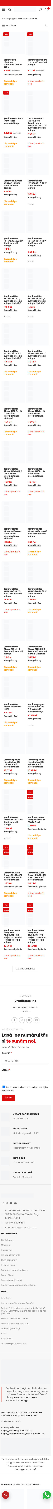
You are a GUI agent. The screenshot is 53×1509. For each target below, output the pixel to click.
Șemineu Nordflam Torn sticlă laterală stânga (37, 62)
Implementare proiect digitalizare (18, 1285)
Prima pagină (9, 18)
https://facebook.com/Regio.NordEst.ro (22, 1433)
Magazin (5, 1245)
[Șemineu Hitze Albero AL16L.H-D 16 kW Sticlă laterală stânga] (37, 452)
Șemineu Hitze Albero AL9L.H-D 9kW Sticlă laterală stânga (13, 650)
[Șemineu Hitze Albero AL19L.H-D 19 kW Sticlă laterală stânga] (37, 512)
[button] (34, 75)
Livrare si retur (8, 1265)
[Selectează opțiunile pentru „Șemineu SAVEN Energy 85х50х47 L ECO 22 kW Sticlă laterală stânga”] (37, 887)
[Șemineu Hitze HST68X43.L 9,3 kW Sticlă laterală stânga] (37, 164)
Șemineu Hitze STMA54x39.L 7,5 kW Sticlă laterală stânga (13, 593)
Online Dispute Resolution (14, 1343)
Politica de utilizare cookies (15, 1318)
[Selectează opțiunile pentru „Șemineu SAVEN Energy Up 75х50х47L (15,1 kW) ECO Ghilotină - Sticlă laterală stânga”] (13, 949)
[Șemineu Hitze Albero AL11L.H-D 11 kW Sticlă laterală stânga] (37, 334)
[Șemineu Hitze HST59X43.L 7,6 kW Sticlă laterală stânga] (37, 222)
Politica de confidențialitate (15, 1323)
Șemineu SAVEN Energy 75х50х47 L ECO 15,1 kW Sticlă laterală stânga (13, 876)
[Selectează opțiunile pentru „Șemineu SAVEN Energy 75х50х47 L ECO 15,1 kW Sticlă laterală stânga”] (13, 887)
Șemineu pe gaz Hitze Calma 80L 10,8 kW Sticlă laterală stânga (36, 763)
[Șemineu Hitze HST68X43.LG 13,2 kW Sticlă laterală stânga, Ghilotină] (13, 279)
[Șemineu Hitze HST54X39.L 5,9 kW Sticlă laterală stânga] (13, 222)
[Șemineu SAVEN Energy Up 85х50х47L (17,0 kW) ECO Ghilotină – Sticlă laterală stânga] (37, 913)
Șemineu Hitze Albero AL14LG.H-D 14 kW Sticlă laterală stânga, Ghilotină (13, 474)
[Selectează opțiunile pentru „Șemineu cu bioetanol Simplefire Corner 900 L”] (13, 75)
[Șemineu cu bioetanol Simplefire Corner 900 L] (13, 43)
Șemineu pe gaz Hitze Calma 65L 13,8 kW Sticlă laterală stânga (12, 763)
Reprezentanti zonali (11, 1280)
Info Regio (6, 1298)
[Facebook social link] (14, 1020)
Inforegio (23, 1400)
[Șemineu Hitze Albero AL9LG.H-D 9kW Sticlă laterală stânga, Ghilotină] (37, 630)
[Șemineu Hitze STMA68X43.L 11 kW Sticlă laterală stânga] (13, 800)
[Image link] (12, 1500)
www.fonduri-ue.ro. (25, 1397)
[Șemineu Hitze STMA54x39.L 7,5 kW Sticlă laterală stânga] (13, 572)
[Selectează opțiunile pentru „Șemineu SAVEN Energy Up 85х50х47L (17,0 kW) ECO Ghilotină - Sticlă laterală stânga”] (37, 949)
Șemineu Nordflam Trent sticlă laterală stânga (13, 121)
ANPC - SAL (7, 1338)
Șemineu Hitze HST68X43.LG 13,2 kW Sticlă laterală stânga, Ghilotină (13, 300)
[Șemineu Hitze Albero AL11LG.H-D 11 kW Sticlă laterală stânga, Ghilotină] (13, 392)
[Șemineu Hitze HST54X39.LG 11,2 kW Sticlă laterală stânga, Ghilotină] (13, 334)
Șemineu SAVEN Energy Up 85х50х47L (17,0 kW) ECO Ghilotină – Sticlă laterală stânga (37, 936)
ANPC (4, 1333)
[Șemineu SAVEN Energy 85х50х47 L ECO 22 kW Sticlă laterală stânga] (37, 856)
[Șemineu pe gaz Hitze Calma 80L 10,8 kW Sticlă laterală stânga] (37, 743)
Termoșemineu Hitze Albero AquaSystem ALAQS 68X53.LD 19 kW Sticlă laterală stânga (37, 124)
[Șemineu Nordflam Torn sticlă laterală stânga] (37, 43)
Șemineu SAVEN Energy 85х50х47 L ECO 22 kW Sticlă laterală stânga (37, 876)
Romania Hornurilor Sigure (14, 1270)
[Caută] (10, 9)
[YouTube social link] (29, 1020)
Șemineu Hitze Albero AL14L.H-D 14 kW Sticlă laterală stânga (36, 412)
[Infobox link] (25, 1117)
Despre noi (6, 1250)
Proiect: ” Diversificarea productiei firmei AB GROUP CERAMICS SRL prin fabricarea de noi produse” (23, 1311)
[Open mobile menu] (4, 9)
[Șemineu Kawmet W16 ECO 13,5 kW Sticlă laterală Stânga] (13, 164)
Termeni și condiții (10, 1328)
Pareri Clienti (7, 1275)
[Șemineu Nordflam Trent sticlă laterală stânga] (13, 101)
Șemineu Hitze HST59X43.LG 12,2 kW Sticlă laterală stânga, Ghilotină (37, 300)
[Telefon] (25, 1061)
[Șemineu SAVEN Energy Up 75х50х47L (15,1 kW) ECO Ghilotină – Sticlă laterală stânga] (13, 913)
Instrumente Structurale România (18, 1303)
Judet (6, 1069)
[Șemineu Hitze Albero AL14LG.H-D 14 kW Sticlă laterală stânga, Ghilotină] (13, 452)
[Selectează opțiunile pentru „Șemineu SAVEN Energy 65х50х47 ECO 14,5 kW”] (37, 829)
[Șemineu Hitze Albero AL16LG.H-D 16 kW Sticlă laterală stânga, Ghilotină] (13, 512)
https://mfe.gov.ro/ (25, 1469)
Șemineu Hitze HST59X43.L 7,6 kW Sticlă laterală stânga (37, 242)
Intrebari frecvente (10, 1255)
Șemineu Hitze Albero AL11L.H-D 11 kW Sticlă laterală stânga (37, 355)
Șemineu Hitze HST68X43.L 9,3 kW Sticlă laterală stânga (37, 184)
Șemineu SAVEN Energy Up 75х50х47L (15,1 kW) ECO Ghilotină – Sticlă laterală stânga (13, 936)
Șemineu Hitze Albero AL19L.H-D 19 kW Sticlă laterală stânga (37, 532)
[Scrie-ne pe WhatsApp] (47, 1495)
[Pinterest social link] (36, 1020)
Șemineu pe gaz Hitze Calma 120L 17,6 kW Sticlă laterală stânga (36, 708)
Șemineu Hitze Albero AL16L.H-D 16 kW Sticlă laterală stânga (36, 473)
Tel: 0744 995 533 (15, 1222)
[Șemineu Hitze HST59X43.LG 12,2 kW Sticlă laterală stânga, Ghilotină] (37, 279)
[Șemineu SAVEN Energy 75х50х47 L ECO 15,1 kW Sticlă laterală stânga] (13, 856)
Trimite (8, 1097)
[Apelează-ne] (5, 1495)
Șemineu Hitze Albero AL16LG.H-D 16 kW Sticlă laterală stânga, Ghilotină (13, 534)
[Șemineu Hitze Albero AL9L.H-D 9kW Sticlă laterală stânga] (13, 630)
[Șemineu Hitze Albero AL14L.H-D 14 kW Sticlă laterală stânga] (37, 392)
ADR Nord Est (30, 1415)
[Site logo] (25, 9)
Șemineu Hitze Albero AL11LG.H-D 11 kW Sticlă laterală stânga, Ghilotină (13, 413)
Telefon (7, 1052)
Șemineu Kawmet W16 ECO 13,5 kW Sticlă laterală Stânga (13, 184)
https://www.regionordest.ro (16, 1430)
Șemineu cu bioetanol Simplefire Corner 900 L (13, 63)
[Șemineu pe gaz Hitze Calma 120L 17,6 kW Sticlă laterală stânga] (37, 687)
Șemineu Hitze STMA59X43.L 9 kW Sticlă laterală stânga (37, 593)
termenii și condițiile (37, 1087)
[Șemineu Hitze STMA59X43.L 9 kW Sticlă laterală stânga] (37, 572)
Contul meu (7, 1240)
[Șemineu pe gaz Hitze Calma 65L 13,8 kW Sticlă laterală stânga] (13, 743)
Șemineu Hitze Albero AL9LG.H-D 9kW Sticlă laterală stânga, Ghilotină (37, 650)
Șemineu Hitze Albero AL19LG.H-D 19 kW (13, 706)
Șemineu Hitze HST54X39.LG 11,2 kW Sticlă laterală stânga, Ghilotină (13, 355)
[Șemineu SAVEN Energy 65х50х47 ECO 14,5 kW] (37, 800)
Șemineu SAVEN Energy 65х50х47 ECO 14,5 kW (36, 819)
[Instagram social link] (22, 1020)
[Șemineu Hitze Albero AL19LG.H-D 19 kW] (13, 687)
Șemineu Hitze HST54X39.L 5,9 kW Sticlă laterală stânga (13, 242)
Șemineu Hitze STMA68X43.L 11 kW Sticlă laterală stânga (13, 821)
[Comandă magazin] (46, 25)
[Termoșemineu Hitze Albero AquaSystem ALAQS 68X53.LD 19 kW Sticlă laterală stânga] (37, 101)
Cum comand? (9, 1260)
